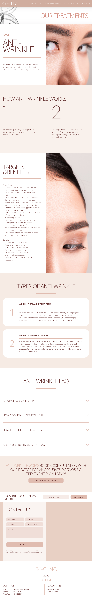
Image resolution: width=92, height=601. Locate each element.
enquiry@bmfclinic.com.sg (21, 589)
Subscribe (79, 497)
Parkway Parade (53, 592)
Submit (24, 544)
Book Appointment (46, 481)
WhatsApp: (6, 594)
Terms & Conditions (11, 554)
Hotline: (5, 592)
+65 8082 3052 (17, 594)
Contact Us (84, 3)
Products (67, 3)
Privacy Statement (22, 554)
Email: (5, 589)
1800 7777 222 (17, 592)
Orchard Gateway (53, 589)
